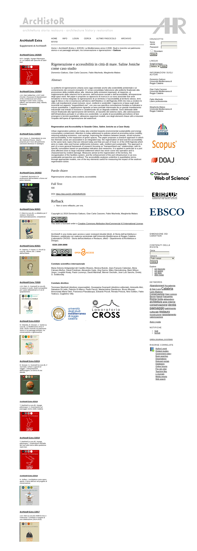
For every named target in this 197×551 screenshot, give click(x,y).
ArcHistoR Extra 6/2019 (30, 321)
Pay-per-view (161, 369)
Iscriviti (157, 333)
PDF (53, 188)
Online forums (161, 366)
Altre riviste (159, 275)
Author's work (161, 349)
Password (154, 47)
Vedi (156, 331)
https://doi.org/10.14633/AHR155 (71, 194)
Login (76, 39)
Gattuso (117, 50)
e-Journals (160, 374)
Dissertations (161, 359)
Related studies (162, 351)
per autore (158, 271)
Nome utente (152, 43)
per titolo (158, 273)
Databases (160, 364)
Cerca (87, 39)
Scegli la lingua (156, 64)
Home (54, 39)
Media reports (161, 377)
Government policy (163, 354)
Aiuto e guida (155, 322)
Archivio (126, 39)
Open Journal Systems (161, 339)
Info (65, 39)
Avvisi (54, 42)
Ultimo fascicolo (106, 39)
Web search (161, 379)
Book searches (162, 356)
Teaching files (161, 371)
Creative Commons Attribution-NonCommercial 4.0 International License (110, 223)
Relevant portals (162, 361)
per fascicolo (159, 269)
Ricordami (158, 51)
